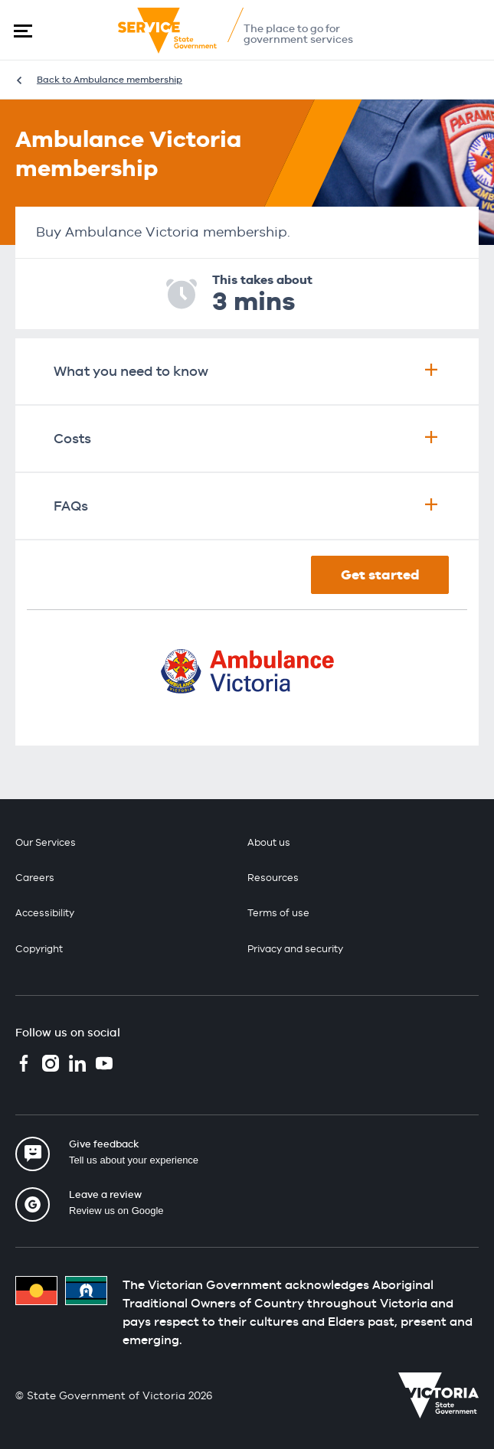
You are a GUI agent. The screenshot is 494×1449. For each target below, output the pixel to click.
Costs (247, 438)
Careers (34, 877)
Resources (273, 877)
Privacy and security (295, 949)
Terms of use (278, 913)
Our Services (45, 842)
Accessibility (44, 913)
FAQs (247, 506)
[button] (23, 31)
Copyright (39, 949)
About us (268, 842)
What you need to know (247, 371)
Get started (380, 574)
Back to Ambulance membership (109, 79)
